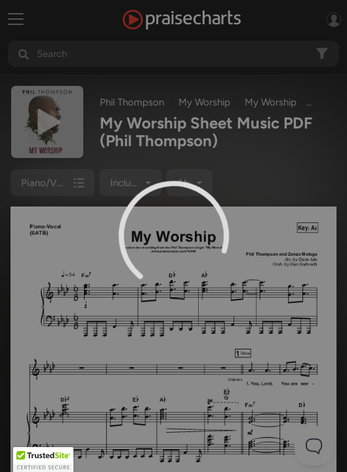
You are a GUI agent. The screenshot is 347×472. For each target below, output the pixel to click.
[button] (43, 459)
